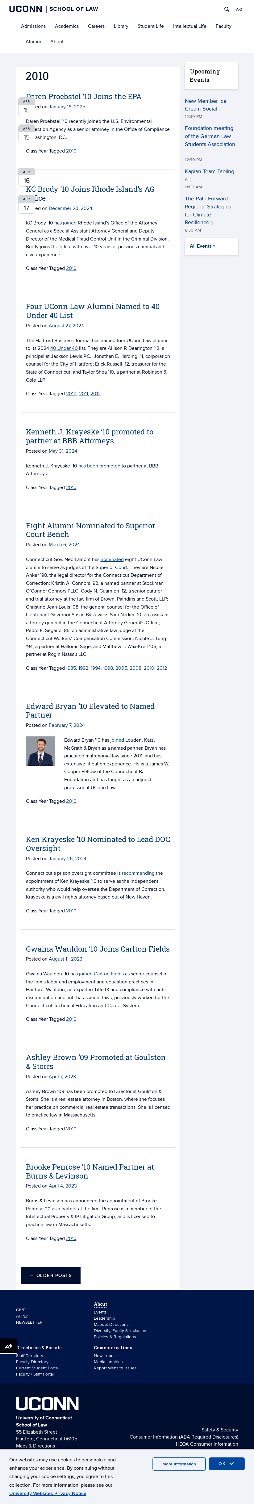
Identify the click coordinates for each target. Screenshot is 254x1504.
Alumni (33, 42)
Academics (67, 26)
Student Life (151, 26)
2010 (71, 268)
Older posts (51, 1276)
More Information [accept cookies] (179, 1464)
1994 (96, 668)
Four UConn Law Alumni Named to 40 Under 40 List (93, 310)
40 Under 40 (64, 348)
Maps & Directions (111, 1324)
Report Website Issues (115, 1368)
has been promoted (99, 466)
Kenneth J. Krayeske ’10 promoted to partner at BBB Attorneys (89, 436)
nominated (112, 559)
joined (117, 740)
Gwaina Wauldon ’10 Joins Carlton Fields (98, 949)
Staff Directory (29, 1355)
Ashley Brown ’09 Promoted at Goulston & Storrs (96, 1061)
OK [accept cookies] (227, 1463)
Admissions (33, 26)
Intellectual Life (189, 26)
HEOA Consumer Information (207, 1444)
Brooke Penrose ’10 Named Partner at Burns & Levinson (90, 1171)
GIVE (20, 1310)
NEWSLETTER (29, 1322)
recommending (138, 873)
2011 (83, 394)
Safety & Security (220, 1430)
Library (121, 26)
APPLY (22, 1316)
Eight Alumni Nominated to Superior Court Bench (90, 530)
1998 (108, 668)
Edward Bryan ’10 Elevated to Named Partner (90, 710)
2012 (95, 394)
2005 (121, 668)
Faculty (223, 26)
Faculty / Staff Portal (35, 1374)
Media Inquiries (108, 1361)
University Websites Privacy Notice (47, 1493)
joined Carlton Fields (101, 974)
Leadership (104, 1318)
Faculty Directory (32, 1361)
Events (100, 1312)
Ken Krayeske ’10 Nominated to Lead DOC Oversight (98, 843)
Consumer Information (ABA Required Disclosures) (184, 1437)
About (57, 42)
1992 (83, 668)
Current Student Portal (37, 1368)
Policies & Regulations (115, 1336)
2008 (135, 668)
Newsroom (105, 1355)
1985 (71, 668)
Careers (96, 26)
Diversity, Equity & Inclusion (120, 1330)
